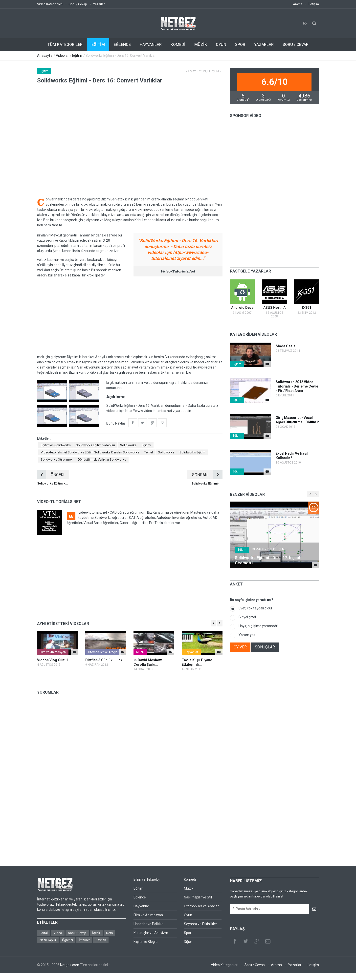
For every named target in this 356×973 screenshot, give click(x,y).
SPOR (240, 44)
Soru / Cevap (78, 4)
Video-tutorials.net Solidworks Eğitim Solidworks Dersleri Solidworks (90, 452)
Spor (187, 933)
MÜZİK (200, 44)
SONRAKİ (207, 474)
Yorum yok (247, 635)
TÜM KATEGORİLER (65, 44)
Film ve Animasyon (53, 652)
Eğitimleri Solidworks (56, 445)
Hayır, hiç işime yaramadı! (258, 626)
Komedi (190, 879)
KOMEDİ (178, 44)
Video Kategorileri (50, 4)
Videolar (62, 56)
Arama (297, 4)
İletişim (314, 4)
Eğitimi (146, 445)
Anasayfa (44, 56)
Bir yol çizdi (247, 617)
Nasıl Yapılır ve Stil (198, 897)
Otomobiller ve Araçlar (103, 652)
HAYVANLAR (151, 44)
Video (58, 933)
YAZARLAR (264, 44)
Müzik (140, 652)
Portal (44, 933)
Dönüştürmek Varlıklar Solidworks (102, 459)
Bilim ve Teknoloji (147, 879)
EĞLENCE (122, 44)
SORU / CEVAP (296, 44)
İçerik (96, 933)
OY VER (240, 647)
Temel (148, 452)
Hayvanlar (191, 652)
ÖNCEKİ (50, 474)
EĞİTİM (98, 44)
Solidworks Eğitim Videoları (95, 445)
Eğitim (77, 56)
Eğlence (140, 897)
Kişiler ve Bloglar (146, 942)
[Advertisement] (129, 316)
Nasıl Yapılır (48, 940)
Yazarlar (99, 4)
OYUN (221, 44)
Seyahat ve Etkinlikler (200, 924)
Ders (109, 933)
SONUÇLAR (265, 647)
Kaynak (101, 940)
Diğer (188, 942)
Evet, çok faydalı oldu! (255, 608)
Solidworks (128, 445)
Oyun (188, 915)
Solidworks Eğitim (192, 452)
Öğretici (67, 940)
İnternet (84, 940)
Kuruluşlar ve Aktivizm (151, 933)
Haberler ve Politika (148, 924)
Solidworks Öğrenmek (56, 459)
